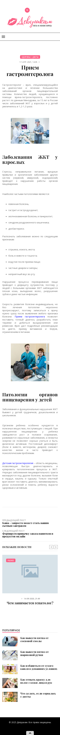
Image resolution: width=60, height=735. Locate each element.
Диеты (35, 57)
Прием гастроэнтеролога (30, 316)
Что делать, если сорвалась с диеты (38, 695)
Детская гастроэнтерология (17, 463)
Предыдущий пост (30, 523)
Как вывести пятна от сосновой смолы (34, 639)
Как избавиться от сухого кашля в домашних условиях (38, 667)
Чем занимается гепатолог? (30, 603)
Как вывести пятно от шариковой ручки (34, 653)
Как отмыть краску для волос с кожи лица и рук (36, 681)
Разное (11, 560)
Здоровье (26, 57)
